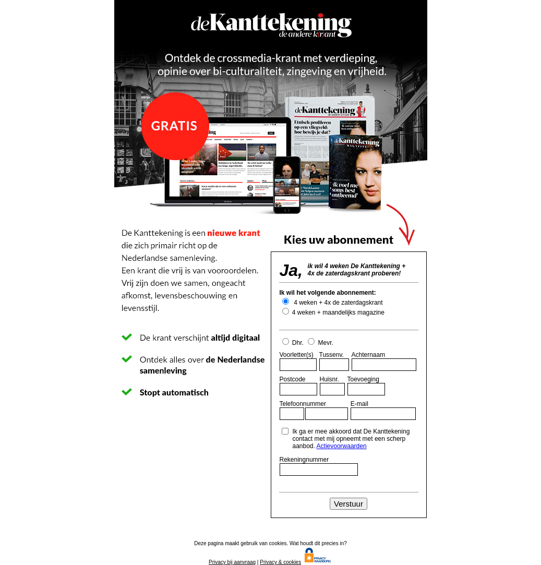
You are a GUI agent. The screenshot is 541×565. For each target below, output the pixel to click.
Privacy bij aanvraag (232, 562)
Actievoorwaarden (342, 446)
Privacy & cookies (280, 562)
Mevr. (320, 342)
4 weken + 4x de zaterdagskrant (337, 302)
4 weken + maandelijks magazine (337, 312)
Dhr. (294, 342)
